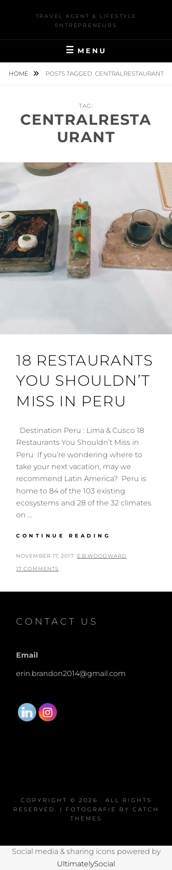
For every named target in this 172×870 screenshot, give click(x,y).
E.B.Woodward (102, 556)
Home (19, 73)
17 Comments (37, 568)
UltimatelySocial (86, 863)
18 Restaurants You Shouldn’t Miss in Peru (84, 380)
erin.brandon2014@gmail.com (71, 673)
